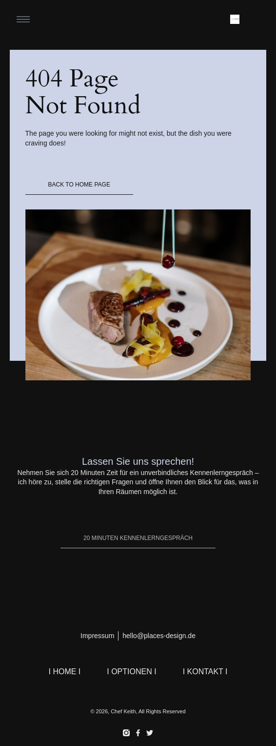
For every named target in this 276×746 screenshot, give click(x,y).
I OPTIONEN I (131, 671)
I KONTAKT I (205, 671)
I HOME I (65, 671)
